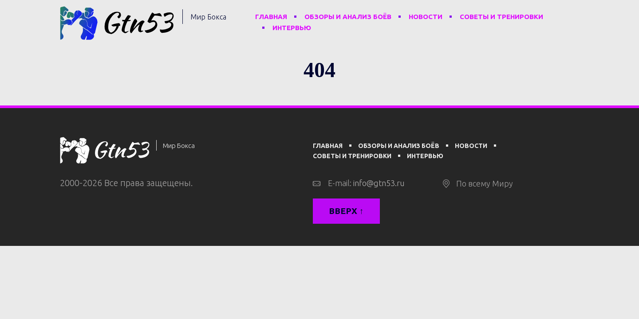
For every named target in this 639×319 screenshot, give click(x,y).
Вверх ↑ (346, 211)
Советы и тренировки (501, 16)
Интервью (291, 27)
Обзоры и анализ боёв (347, 16)
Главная (271, 16)
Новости (425, 16)
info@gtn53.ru (379, 183)
